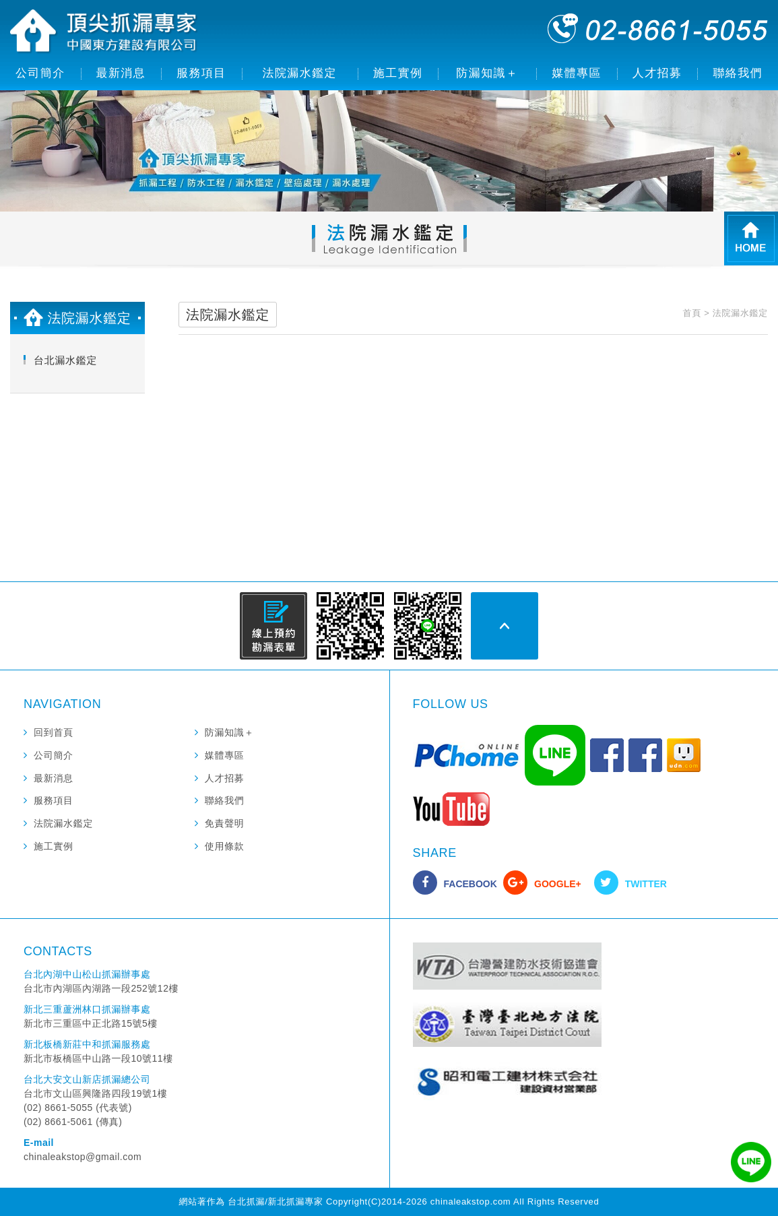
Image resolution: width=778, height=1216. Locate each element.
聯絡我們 (738, 73)
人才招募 (657, 73)
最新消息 (121, 73)
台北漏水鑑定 (65, 360)
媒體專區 (577, 73)
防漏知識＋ (487, 73)
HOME (751, 238)
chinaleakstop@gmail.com (82, 1156)
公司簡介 (40, 73)
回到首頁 (53, 732)
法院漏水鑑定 (300, 73)
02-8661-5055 (658, 28)
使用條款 (225, 846)
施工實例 (398, 73)
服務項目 (201, 73)
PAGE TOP (504, 626)
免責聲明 (225, 823)
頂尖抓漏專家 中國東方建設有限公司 (104, 31)
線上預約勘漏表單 (273, 626)
